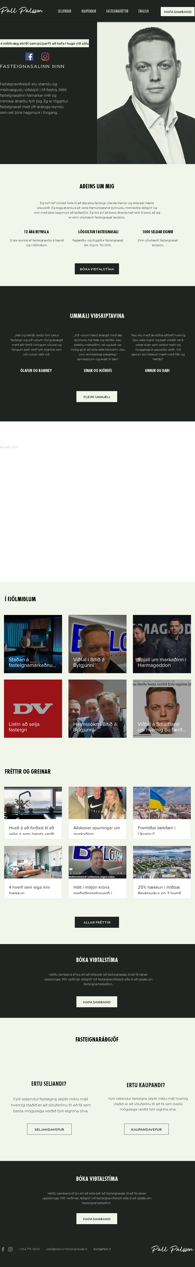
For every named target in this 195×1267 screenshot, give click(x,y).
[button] (178, 11)
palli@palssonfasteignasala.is (66, 1248)
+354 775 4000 (30, 1248)
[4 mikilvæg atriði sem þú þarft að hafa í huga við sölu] (44, 43)
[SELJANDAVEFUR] (49, 1129)
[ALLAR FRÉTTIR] (97, 922)
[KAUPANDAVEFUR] (146, 1129)
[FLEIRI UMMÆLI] (96, 396)
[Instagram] (45, 56)
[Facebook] (29, 56)
